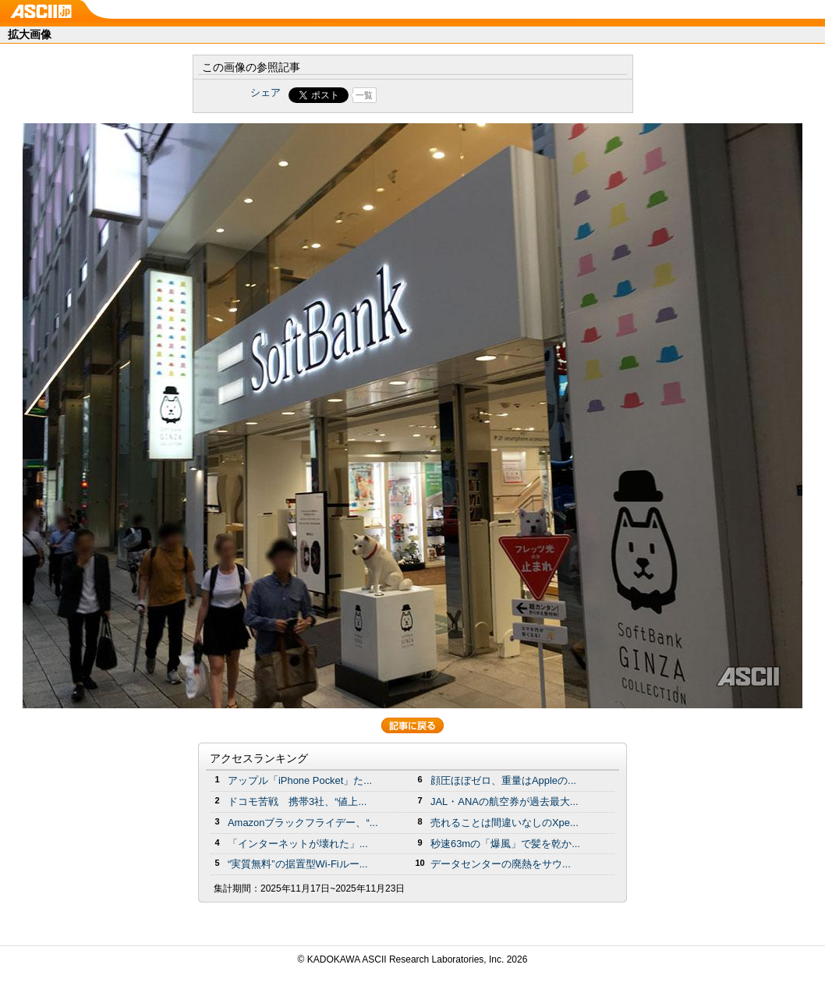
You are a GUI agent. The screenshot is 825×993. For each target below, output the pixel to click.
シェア (265, 92)
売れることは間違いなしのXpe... (504, 822)
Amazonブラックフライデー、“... (302, 822)
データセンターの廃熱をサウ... (500, 864)
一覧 (364, 95)
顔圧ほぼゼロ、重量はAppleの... (503, 780)
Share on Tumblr (470, 95)
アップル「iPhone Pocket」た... (300, 780)
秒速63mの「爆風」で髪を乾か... (505, 843)
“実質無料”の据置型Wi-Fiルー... (298, 864)
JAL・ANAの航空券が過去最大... (504, 801)
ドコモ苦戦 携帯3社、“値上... (297, 801)
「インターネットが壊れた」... (298, 843)
